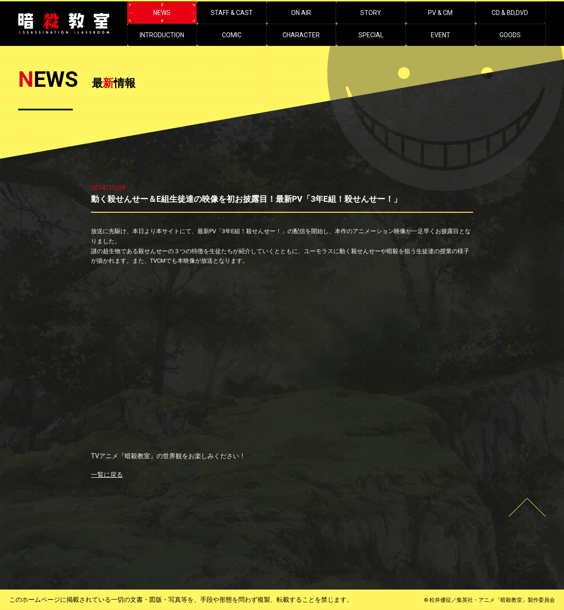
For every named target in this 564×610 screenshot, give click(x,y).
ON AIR (301, 12)
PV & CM (440, 12)
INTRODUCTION (162, 35)
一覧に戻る (107, 474)
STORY (370, 12)
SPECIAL (370, 35)
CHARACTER (301, 35)
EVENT (440, 35)
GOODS (510, 35)
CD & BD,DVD (510, 12)
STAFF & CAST (232, 12)
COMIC (232, 35)
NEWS (162, 12)
